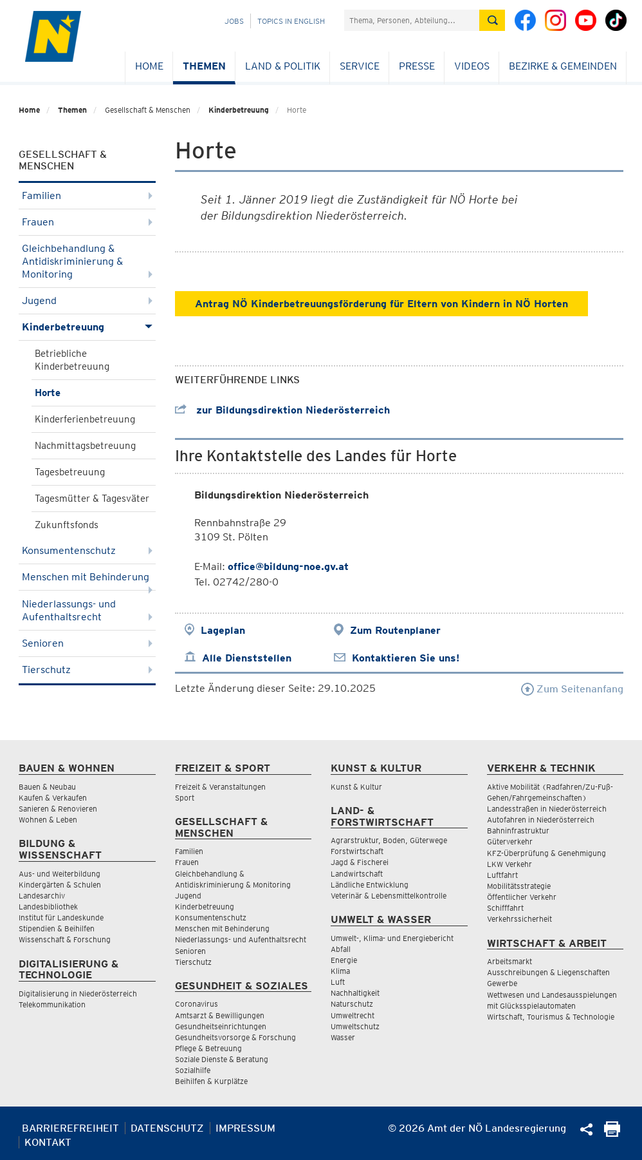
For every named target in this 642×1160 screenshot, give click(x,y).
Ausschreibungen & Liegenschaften (548, 972)
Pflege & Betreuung (208, 1048)
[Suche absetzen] (492, 20)
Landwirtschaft (357, 874)
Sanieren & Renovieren (58, 808)
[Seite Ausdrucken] (612, 1133)
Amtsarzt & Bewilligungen (219, 1015)
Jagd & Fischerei (360, 862)
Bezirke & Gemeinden (563, 66)
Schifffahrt (505, 908)
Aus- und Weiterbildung (59, 874)
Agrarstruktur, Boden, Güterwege (389, 840)
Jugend (87, 300)
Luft (338, 982)
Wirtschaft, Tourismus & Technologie (550, 1017)
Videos (472, 66)
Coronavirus (196, 1004)
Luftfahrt (502, 875)
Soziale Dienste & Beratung (221, 1059)
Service (360, 66)
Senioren (87, 643)
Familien (87, 195)
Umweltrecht (352, 1015)
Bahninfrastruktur (518, 830)
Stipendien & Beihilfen (57, 928)
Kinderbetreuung (238, 110)
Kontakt (47, 1142)
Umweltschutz (355, 1026)
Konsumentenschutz (87, 550)
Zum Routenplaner (395, 630)
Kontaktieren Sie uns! (405, 658)
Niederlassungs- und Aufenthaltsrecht (87, 610)
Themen (204, 66)
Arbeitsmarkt (509, 961)
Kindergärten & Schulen (60, 884)
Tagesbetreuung (70, 472)
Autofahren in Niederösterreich (540, 819)
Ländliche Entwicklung (369, 884)
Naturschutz (352, 1004)
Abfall (341, 949)
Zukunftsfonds (66, 525)
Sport (184, 798)
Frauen (87, 222)
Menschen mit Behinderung (87, 581)
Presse (417, 66)
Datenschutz (167, 1128)
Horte (47, 393)
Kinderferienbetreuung (85, 419)
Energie (344, 960)
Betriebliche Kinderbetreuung (72, 360)
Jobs (234, 21)
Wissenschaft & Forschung (65, 939)
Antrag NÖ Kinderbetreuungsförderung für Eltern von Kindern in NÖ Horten (381, 304)
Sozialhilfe (192, 1070)
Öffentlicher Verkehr (521, 897)
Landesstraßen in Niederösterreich (547, 808)
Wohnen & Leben (48, 819)
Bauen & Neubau (47, 787)
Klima (340, 971)
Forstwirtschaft (357, 851)
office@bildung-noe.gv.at (288, 566)
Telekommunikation (52, 1004)
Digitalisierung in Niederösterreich (78, 993)
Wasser (343, 1037)
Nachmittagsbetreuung (85, 446)
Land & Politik (282, 66)
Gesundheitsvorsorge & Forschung (235, 1037)
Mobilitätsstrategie (519, 886)
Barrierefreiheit (70, 1128)
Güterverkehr (510, 841)
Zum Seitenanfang (572, 689)
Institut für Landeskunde (61, 917)
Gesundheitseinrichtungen (220, 1026)
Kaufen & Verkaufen (53, 798)
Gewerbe (502, 983)
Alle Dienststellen (246, 658)
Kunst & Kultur (356, 787)
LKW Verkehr (509, 864)
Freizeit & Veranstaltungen (220, 787)
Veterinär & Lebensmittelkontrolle (388, 895)
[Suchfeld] (411, 20)
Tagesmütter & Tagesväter (92, 498)
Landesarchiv (42, 895)
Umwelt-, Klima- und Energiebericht (392, 938)
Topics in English (291, 21)
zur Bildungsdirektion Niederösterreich (282, 410)
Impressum (245, 1128)
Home (149, 66)
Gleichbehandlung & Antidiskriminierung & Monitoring (87, 261)
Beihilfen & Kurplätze (211, 1081)
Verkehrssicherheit (519, 919)
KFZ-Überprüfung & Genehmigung (546, 853)
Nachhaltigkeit (355, 993)
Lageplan (223, 630)
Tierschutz (87, 669)
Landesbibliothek (48, 906)
